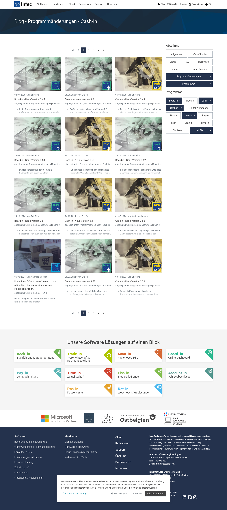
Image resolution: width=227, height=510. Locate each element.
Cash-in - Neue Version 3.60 (130, 220)
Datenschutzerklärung (75, 493)
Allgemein (176, 54)
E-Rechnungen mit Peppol (28, 457)
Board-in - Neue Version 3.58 (80, 281)
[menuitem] (43, 4)
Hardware (203, 61)
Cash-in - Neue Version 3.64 (130, 99)
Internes (175, 69)
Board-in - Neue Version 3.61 (29, 220)
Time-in (205, 122)
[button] (208, 4)
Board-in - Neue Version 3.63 (29, 160)
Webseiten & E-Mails (76, 457)
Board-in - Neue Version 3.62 (130, 160)
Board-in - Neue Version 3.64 (80, 99)
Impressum (122, 468)
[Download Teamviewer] (196, 4)
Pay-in (205, 115)
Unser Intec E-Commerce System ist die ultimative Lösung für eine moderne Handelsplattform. (35, 285)
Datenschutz (123, 462)
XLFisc (200, 130)
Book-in (190, 100)
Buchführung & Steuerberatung (30, 441)
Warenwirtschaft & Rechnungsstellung (34, 446)
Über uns (120, 455)
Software (20, 436)
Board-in (56, 103)
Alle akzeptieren (155, 493)
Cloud (173, 61)
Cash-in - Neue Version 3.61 (79, 220)
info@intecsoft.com (165, 464)
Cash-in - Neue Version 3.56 (130, 281)
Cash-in (156, 103)
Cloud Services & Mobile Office (81, 452)
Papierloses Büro (23, 452)
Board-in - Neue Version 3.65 (29, 99)
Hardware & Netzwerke (77, 446)
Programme (35, 293)
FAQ (187, 61)
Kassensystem (22, 472)
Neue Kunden (200, 69)
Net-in (44, 293)
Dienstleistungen (74, 441)
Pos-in (172, 122)
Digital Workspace (198, 108)
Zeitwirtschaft (21, 467)
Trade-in (177, 130)
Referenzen (122, 443)
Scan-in (188, 122)
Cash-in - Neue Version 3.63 (79, 160)
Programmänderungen (40, 103)
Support (120, 449)
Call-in (205, 100)
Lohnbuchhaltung (23, 462)
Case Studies (200, 54)
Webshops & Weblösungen (28, 477)
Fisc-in (173, 115)
